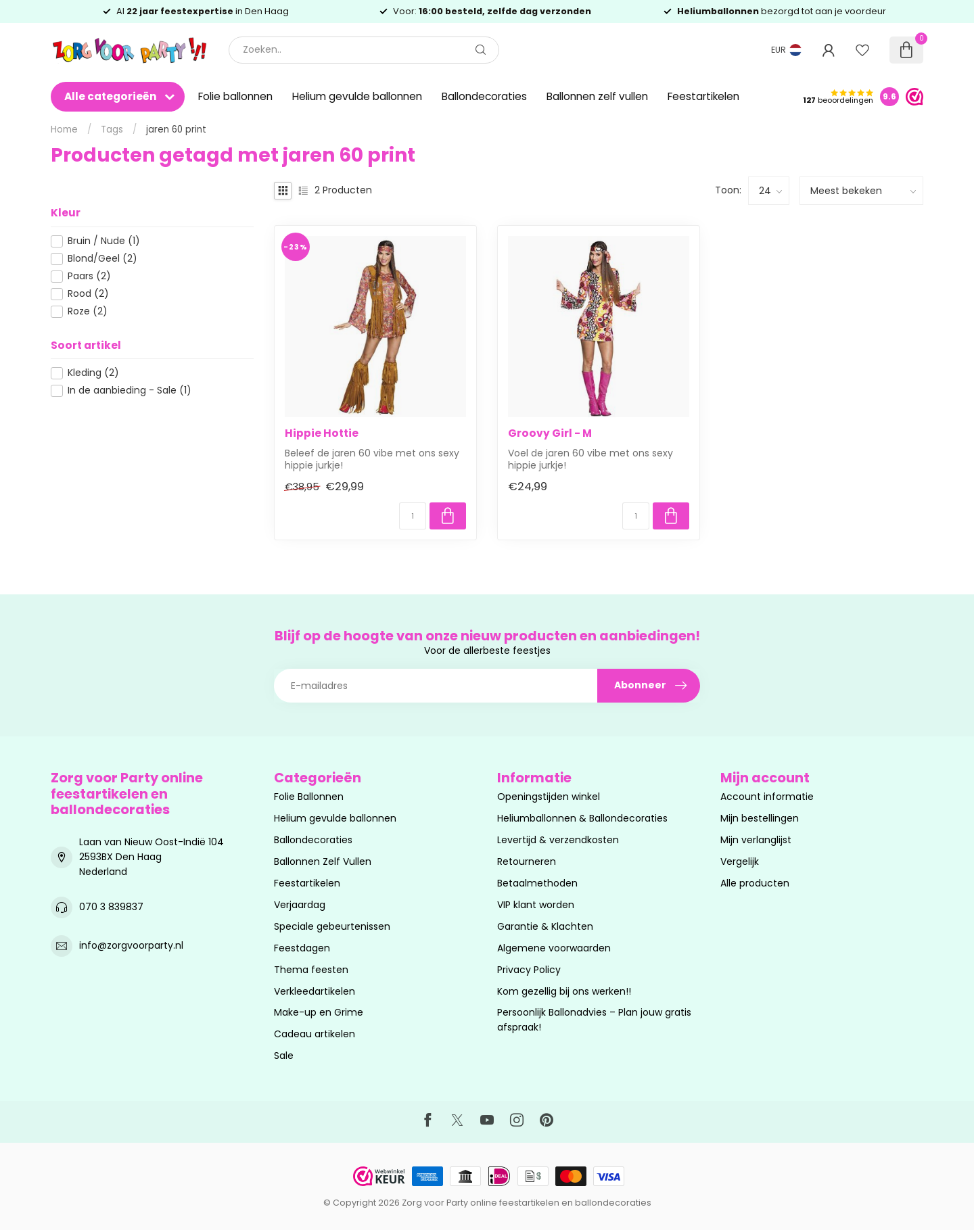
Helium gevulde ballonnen (357, 96)
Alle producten (754, 883)
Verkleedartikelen (314, 991)
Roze (88, 311)
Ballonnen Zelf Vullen (322, 861)
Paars (89, 276)
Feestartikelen (703, 96)
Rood (88, 294)
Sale (284, 1055)
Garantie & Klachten (545, 926)
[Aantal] (412, 515)
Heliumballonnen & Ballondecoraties (582, 818)
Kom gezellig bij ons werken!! (564, 991)
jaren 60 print (176, 129)
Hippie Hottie (321, 433)
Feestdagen (302, 948)
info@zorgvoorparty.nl (131, 945)
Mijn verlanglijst (755, 840)
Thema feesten (311, 969)
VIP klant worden (535, 905)
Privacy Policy (529, 969)
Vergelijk (739, 861)
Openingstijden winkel (548, 796)
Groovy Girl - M (550, 433)
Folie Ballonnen (309, 796)
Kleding (93, 373)
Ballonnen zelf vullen (597, 96)
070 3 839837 (111, 907)
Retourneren (526, 861)
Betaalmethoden (537, 883)
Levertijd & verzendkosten (558, 840)
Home (64, 129)
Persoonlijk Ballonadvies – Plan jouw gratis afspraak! (594, 1020)
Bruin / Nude (104, 241)
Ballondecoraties (484, 96)
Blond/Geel (102, 259)
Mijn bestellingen (759, 818)
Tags (112, 129)
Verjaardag (299, 905)
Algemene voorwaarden (554, 948)
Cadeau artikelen (314, 1034)
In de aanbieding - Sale (129, 390)
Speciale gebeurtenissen (332, 926)
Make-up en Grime (318, 1012)
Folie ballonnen (235, 96)
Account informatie (767, 796)
